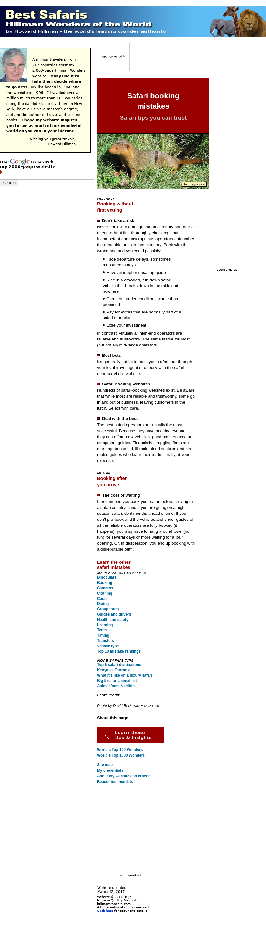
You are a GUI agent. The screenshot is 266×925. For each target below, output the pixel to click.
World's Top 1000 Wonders (121, 755)
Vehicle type (108, 646)
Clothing (104, 593)
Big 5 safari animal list (117, 680)
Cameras (105, 588)
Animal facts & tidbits (116, 686)
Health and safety (112, 620)
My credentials (110, 770)
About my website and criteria (124, 776)
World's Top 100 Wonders (120, 750)
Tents (102, 630)
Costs (102, 598)
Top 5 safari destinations (119, 664)
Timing (103, 635)
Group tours (108, 609)
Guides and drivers (114, 614)
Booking (104, 582)
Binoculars (107, 577)
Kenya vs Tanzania (114, 670)
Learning (105, 625)
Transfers (105, 641)
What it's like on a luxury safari (124, 675)
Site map (105, 765)
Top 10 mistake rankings (119, 651)
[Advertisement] (173, 61)
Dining (103, 603)
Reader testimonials (115, 782)
